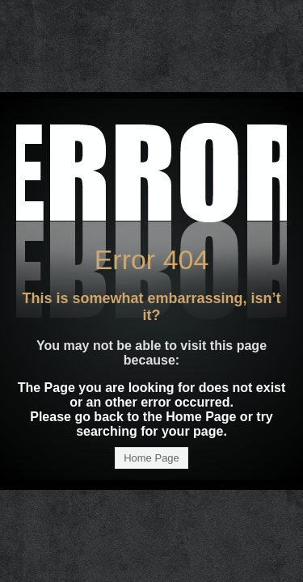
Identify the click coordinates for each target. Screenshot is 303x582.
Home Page (151, 458)
